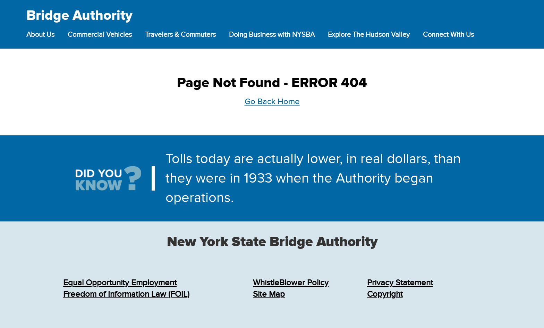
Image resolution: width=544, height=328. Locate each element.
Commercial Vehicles (100, 35)
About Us (40, 35)
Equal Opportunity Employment (120, 283)
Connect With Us (448, 35)
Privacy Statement (400, 283)
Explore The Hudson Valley (369, 35)
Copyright (385, 294)
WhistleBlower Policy (291, 283)
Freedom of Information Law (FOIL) (126, 294)
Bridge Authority (79, 16)
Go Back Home (272, 101)
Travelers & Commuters (180, 35)
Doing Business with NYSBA (272, 35)
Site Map (269, 294)
